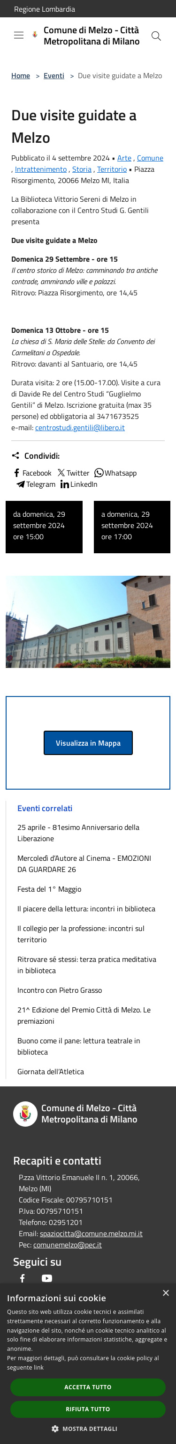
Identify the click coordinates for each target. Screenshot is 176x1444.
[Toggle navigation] (18, 35)
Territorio (112, 169)
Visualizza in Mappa (88, 742)
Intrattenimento (41, 169)
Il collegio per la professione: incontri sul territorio (81, 934)
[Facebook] (22, 1278)
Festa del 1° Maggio (49, 888)
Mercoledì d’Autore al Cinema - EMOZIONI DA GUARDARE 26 (84, 863)
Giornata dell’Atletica (50, 1071)
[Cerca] (156, 36)
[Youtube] (47, 1278)
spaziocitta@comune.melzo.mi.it (91, 1233)
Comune (150, 157)
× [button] (165, 1293)
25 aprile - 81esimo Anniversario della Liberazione (78, 832)
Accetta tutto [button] (87, 1387)
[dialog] (88, 1363)
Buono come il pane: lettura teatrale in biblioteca (78, 1046)
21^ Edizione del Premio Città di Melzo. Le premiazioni (84, 1015)
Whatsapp (115, 472)
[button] (88, 1428)
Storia (82, 169)
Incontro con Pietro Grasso (59, 990)
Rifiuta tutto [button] (88, 1409)
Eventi (54, 75)
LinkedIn (78, 484)
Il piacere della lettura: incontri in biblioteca (86, 908)
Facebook (31, 472)
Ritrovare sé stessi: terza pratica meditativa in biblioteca (86, 964)
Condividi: (35, 455)
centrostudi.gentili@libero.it (80, 427)
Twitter (72, 472)
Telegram (35, 484)
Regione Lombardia (44, 9)
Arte (124, 157)
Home (20, 75)
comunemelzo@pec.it (67, 1244)
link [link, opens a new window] (39, 1367)
